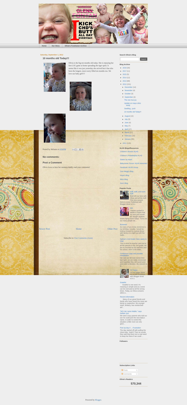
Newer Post (44, 229)
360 (131, 208)
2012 (125, 84)
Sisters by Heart (126, 160)
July (126, 119)
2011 (125, 143)
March (127, 132)
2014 (125, 78)
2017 (125, 71)
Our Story (56, 46)
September (129, 97)
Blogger (98, 400)
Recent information (127, 297)
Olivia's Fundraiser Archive (76, 46)
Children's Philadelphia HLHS (131, 156)
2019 (125, 68)
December (129, 87)
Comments (127, 374)
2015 (125, 74)
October (128, 94)
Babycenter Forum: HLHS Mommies (133, 163)
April (127, 129)
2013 (125, 81)
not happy (133, 270)
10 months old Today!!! (132, 112)
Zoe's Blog (124, 183)
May (126, 126)
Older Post (113, 229)
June (127, 123)
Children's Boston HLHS (129, 152)
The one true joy (130, 100)
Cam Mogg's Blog (126, 171)
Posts (125, 370)
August (127, 116)
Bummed (123, 225)
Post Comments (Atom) (83, 238)
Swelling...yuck (129, 108)
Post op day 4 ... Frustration (130, 328)
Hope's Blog (124, 175)
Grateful (123, 282)
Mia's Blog (124, 179)
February (128, 136)
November (129, 90)
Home (44, 46)
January (128, 139)
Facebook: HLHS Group (129, 167)
